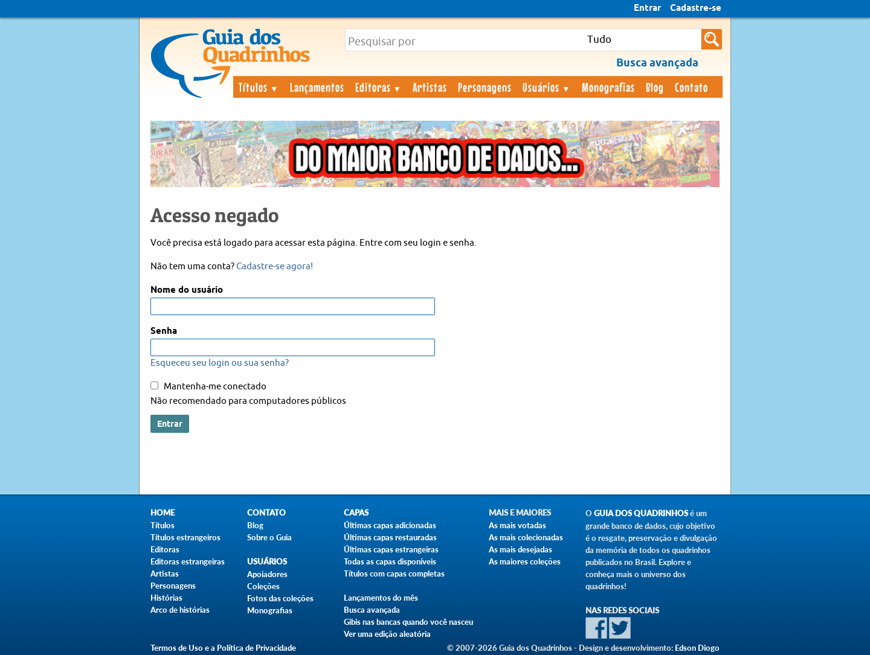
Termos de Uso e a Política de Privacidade (223, 648)
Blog (655, 87)
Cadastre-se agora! (274, 266)
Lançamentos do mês (381, 597)
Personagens (485, 87)
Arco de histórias (180, 610)
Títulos (259, 87)
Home (162, 512)
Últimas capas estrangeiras (391, 549)
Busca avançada (372, 610)
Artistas (430, 87)
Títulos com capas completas (394, 573)
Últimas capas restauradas (390, 537)
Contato (691, 87)
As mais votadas (517, 525)
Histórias (166, 597)
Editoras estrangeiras (187, 561)
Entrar (647, 8)
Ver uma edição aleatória (387, 634)
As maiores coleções (525, 561)
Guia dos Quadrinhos (641, 513)
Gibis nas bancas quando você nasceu (408, 622)
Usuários (547, 87)
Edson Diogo (697, 648)
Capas (356, 512)
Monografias (608, 87)
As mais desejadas (520, 549)
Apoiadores (267, 574)
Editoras (378, 87)
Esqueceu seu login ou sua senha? (219, 363)
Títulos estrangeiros (185, 537)
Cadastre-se (695, 8)
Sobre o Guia (269, 537)
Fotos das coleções (280, 598)
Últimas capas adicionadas (390, 525)
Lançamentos (317, 87)
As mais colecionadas (526, 537)
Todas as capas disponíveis (390, 561)
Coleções (263, 586)
